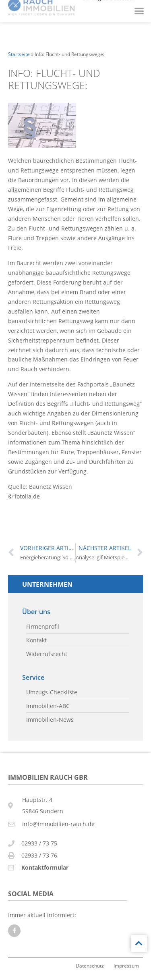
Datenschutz (90, 965)
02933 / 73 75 (39, 843)
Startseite (19, 54)
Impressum (126, 965)
